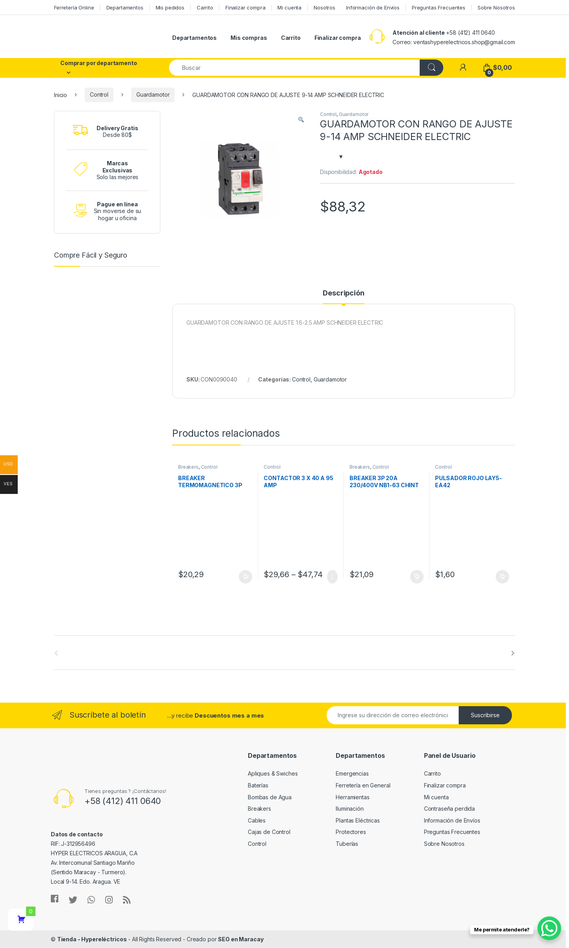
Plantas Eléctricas (357, 820)
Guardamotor (152, 94)
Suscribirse (485, 715)
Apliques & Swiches (273, 773)
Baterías (258, 785)
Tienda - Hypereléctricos (92, 939)
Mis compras (249, 37)
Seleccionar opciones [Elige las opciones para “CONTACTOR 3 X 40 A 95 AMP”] (332, 576)
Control (99, 94)
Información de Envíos (373, 7)
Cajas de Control (269, 831)
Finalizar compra (245, 7)
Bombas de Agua (270, 797)
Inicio (60, 94)
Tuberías (347, 843)
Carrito (205, 7)
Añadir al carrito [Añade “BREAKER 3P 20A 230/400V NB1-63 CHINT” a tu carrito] (417, 576)
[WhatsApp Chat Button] (549, 928)
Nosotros (324, 7)
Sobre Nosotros (496, 7)
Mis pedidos (170, 7)
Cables (257, 820)
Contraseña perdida (449, 808)
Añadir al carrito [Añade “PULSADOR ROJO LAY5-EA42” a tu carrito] (502, 576)
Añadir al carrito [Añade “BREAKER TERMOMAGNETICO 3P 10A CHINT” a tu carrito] (245, 576)
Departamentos (124, 7)
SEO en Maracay (240, 939)
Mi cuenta (289, 7)
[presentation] (513, 653)
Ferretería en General (363, 785)
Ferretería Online (74, 7)
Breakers (188, 467)
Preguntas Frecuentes (438, 7)
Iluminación (349, 808)
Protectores (351, 831)
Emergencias (352, 773)
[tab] (343, 297)
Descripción (343, 293)
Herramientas (352, 797)
